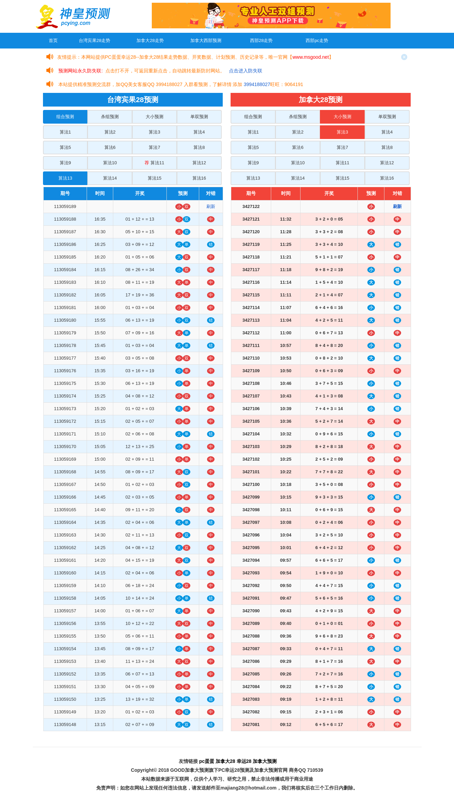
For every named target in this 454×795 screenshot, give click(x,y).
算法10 (110, 162)
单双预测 (199, 116)
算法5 (65, 147)
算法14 (110, 178)
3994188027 (257, 84)
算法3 (154, 132)
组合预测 (65, 116)
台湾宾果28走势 (94, 40)
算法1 (65, 132)
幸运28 (244, 761)
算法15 (154, 178)
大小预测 (154, 116)
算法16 (199, 178)
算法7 (154, 147)
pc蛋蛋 (206, 761)
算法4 (199, 132)
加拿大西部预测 (205, 40)
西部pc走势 (317, 40)
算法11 (154, 162)
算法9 (65, 162)
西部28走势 (261, 40)
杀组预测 (110, 116)
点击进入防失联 (245, 70)
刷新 (210, 206)
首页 (53, 40)
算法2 (110, 132)
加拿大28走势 (149, 40)
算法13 (65, 178)
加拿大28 (225, 761)
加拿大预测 (265, 761)
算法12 (199, 162)
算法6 (110, 147)
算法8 (199, 147)
